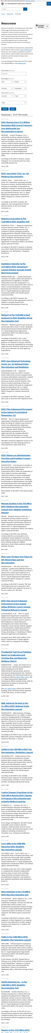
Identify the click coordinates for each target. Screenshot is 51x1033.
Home (3, 14)
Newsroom (10, 14)
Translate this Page (41, 26)
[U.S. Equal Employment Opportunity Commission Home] (22, 3)
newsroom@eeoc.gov (26, 50)
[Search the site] (12, 9)
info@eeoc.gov (22, 63)
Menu (49, 3)
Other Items (7, 93)
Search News (8, 70)
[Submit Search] (25, 9)
